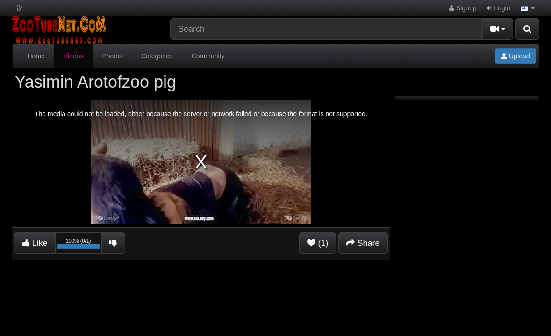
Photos (112, 56)
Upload (515, 56)
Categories (157, 56)
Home (36, 56)
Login (498, 8)
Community (208, 56)
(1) (317, 243)
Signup (462, 8)
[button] (527, 8)
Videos (74, 56)
